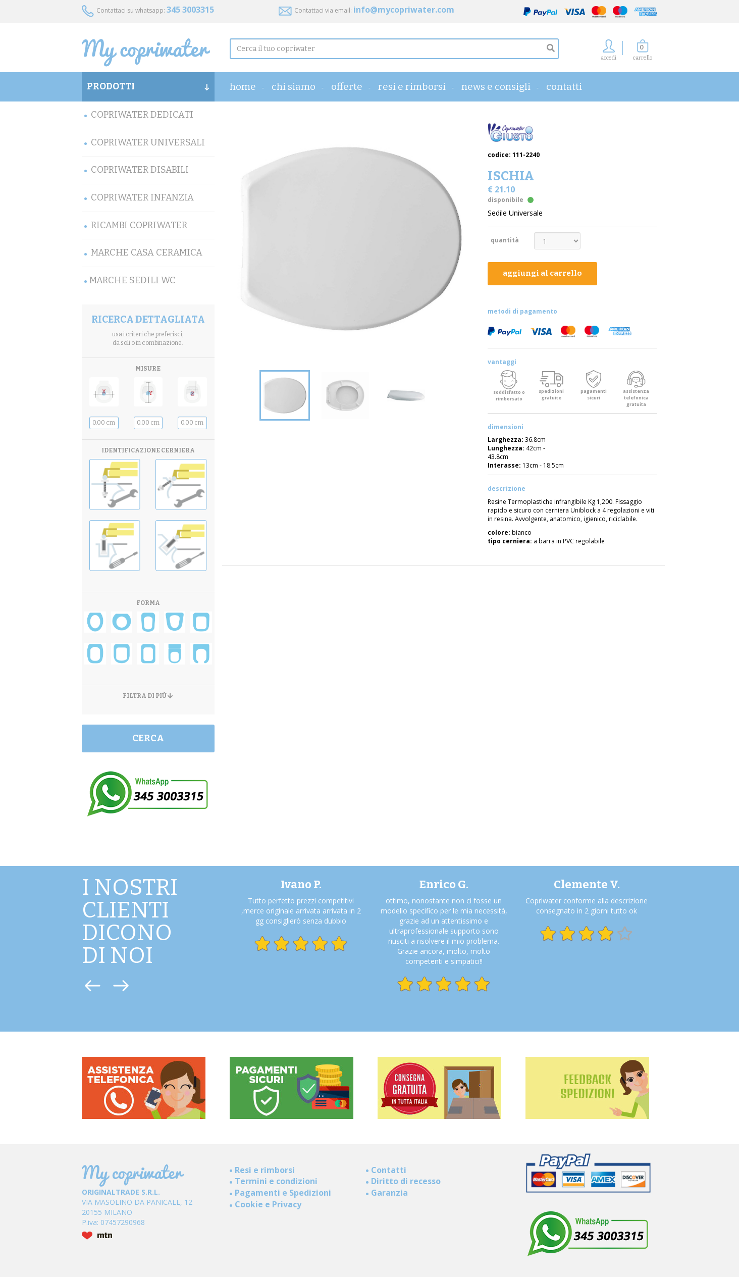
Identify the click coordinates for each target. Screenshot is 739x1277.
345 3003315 (190, 9)
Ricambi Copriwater (139, 225)
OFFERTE (346, 86)
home (243, 86)
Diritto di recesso (406, 1181)
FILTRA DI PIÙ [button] (148, 696)
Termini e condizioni (276, 1181)
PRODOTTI (148, 86)
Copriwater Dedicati (142, 114)
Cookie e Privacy (268, 1204)
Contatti (564, 86)
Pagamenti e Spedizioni (283, 1192)
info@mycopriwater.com (403, 9)
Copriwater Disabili (140, 169)
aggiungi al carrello (542, 273)
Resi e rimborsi (412, 86)
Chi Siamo (293, 86)
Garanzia (389, 1192)
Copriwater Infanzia (142, 197)
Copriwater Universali (148, 142)
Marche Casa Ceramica (146, 252)
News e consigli (496, 86)
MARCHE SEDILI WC (132, 280)
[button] (642, 52)
